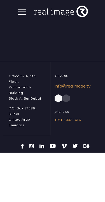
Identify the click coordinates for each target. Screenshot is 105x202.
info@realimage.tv (73, 86)
